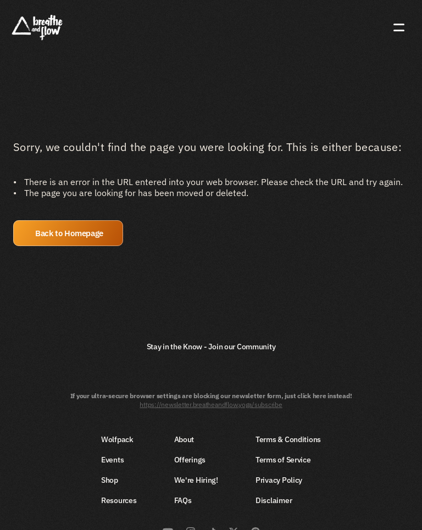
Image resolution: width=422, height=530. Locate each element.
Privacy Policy (279, 480)
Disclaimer (274, 500)
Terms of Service (283, 460)
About (184, 439)
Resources (118, 500)
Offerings (190, 460)
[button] (68, 233)
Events (112, 460)
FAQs (183, 500)
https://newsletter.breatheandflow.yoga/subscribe (211, 404)
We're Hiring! (196, 480)
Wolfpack (117, 439)
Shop (109, 480)
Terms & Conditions (288, 439)
